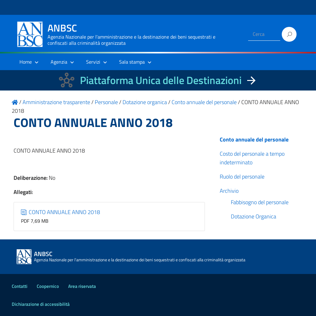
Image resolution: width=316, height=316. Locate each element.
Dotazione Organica (253, 216)
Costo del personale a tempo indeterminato (252, 158)
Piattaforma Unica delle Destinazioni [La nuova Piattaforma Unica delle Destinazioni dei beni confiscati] (161, 80)
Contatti (19, 286)
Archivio (229, 191)
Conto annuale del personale (254, 139)
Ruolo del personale (242, 176)
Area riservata (82, 286)
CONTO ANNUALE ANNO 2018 (60, 212)
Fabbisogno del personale (260, 202)
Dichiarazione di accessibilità (41, 304)
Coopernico (48, 286)
